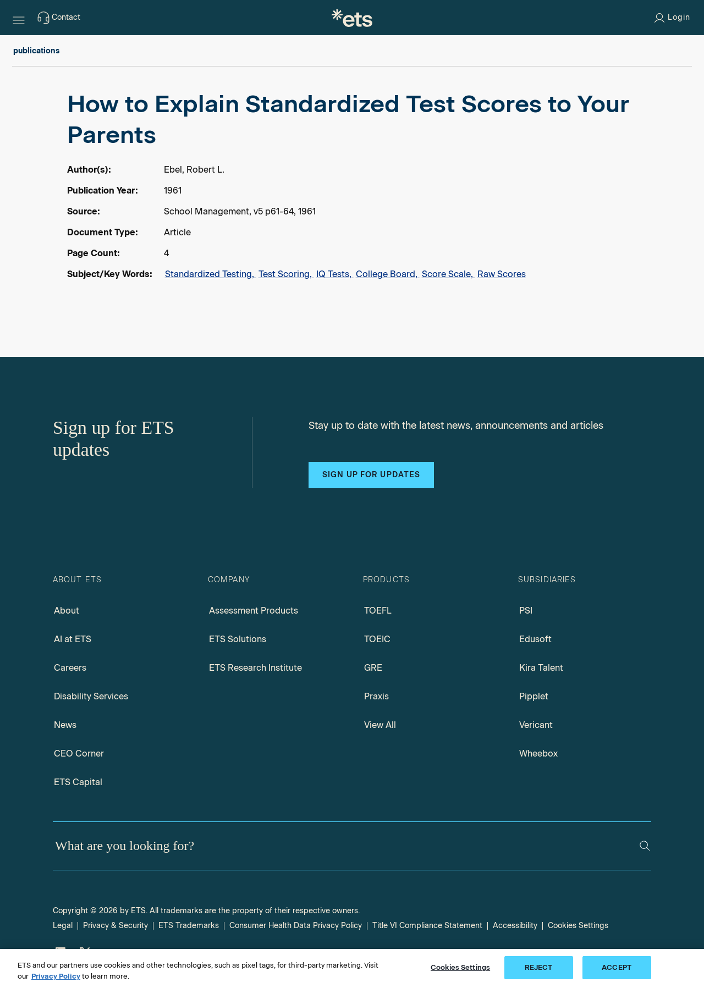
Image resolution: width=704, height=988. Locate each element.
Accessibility (515, 925)
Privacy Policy (55, 976)
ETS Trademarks (188, 925)
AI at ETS (72, 639)
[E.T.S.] (352, 17)
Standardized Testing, (210, 274)
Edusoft (535, 639)
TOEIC (377, 639)
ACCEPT (616, 967)
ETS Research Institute (255, 668)
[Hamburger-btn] (18, 17)
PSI (525, 610)
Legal (63, 925)
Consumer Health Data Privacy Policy (295, 925)
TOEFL (378, 610)
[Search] (645, 846)
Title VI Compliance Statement (427, 925)
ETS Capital (78, 782)
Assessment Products (253, 610)
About (66, 610)
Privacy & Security (115, 925)
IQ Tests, (335, 274)
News (65, 725)
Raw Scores (501, 274)
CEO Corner (79, 753)
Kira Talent (541, 668)
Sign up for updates (371, 474)
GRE (373, 668)
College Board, (388, 274)
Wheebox (538, 753)
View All (380, 725)
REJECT (539, 967)
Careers (70, 668)
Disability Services (91, 696)
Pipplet (533, 696)
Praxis (376, 696)
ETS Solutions (237, 639)
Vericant (536, 725)
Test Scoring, (286, 274)
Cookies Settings (578, 925)
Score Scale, (448, 274)
